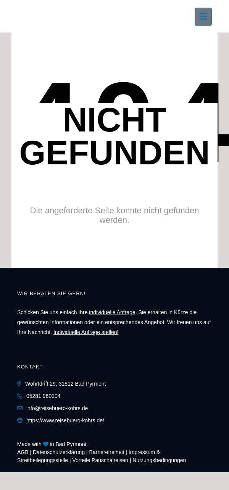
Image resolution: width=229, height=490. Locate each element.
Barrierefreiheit (106, 452)
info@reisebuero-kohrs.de (57, 408)
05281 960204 (43, 396)
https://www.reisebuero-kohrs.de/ (65, 420)
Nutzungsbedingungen (159, 460)
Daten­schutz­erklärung (59, 452)
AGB (23, 452)
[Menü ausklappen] (203, 17)
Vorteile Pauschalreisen (100, 460)
